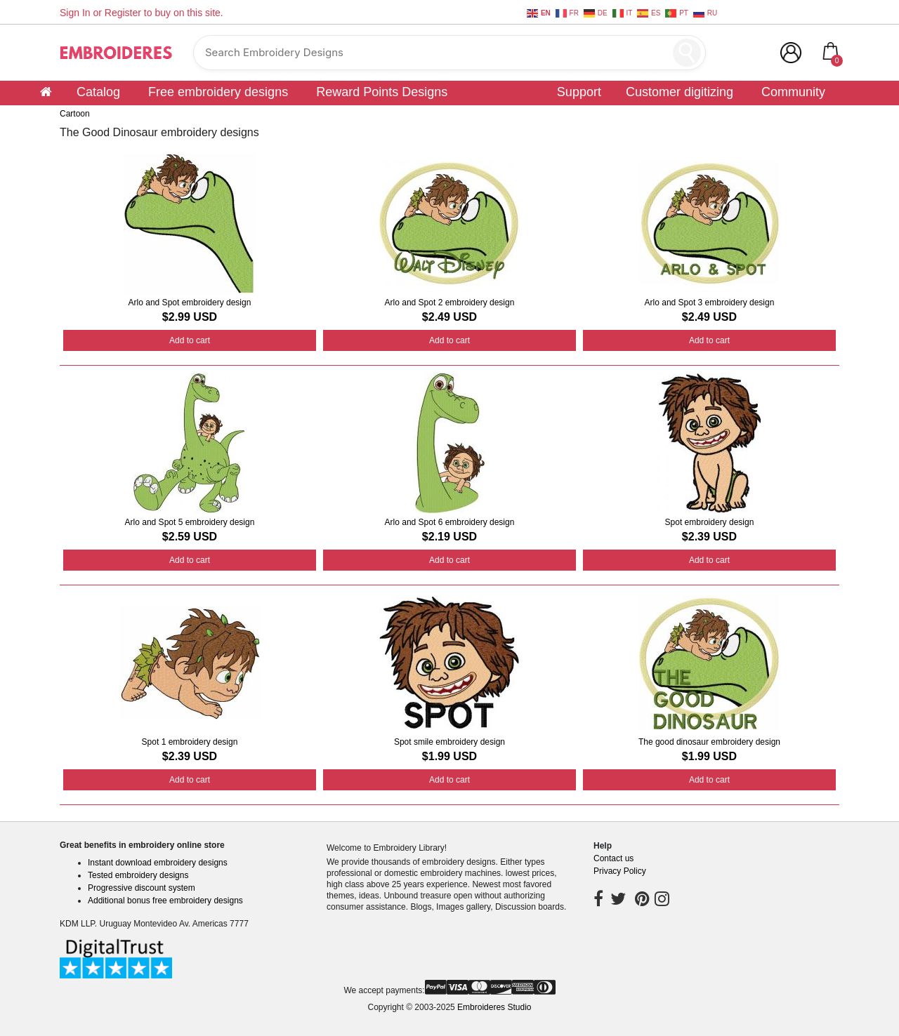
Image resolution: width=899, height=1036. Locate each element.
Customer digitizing (679, 92)
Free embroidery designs (218, 92)
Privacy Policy (619, 871)
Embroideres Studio (494, 1007)
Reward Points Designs (381, 92)
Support (579, 92)
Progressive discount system (141, 888)
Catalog (98, 92)
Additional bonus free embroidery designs (165, 900)
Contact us (613, 858)
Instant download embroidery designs (158, 863)
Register (123, 12)
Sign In (75, 12)
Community (793, 92)
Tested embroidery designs (138, 875)
